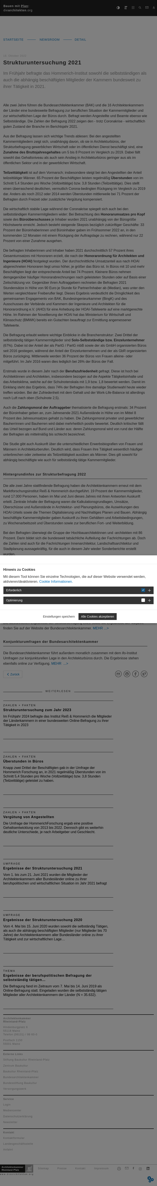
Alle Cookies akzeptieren (97, 616)
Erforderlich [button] (14, 590)
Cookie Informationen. (56, 581)
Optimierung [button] (14, 600)
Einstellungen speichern (59, 616)
